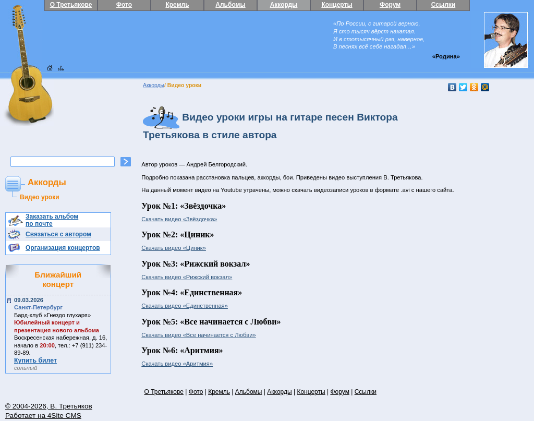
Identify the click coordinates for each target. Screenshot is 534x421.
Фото (124, 4)
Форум (390, 4)
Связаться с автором (58, 234)
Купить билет (35, 360)
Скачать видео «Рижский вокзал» (186, 277)
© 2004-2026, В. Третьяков (48, 406)
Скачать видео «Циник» (173, 248)
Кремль (177, 4)
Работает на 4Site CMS (43, 415)
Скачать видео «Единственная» (184, 306)
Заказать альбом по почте (52, 220)
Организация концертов (63, 247)
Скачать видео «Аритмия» (177, 363)
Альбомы (230, 4)
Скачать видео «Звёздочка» (179, 219)
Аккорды (284, 4)
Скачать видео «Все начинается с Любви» (198, 335)
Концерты (336, 4)
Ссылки (443, 4)
